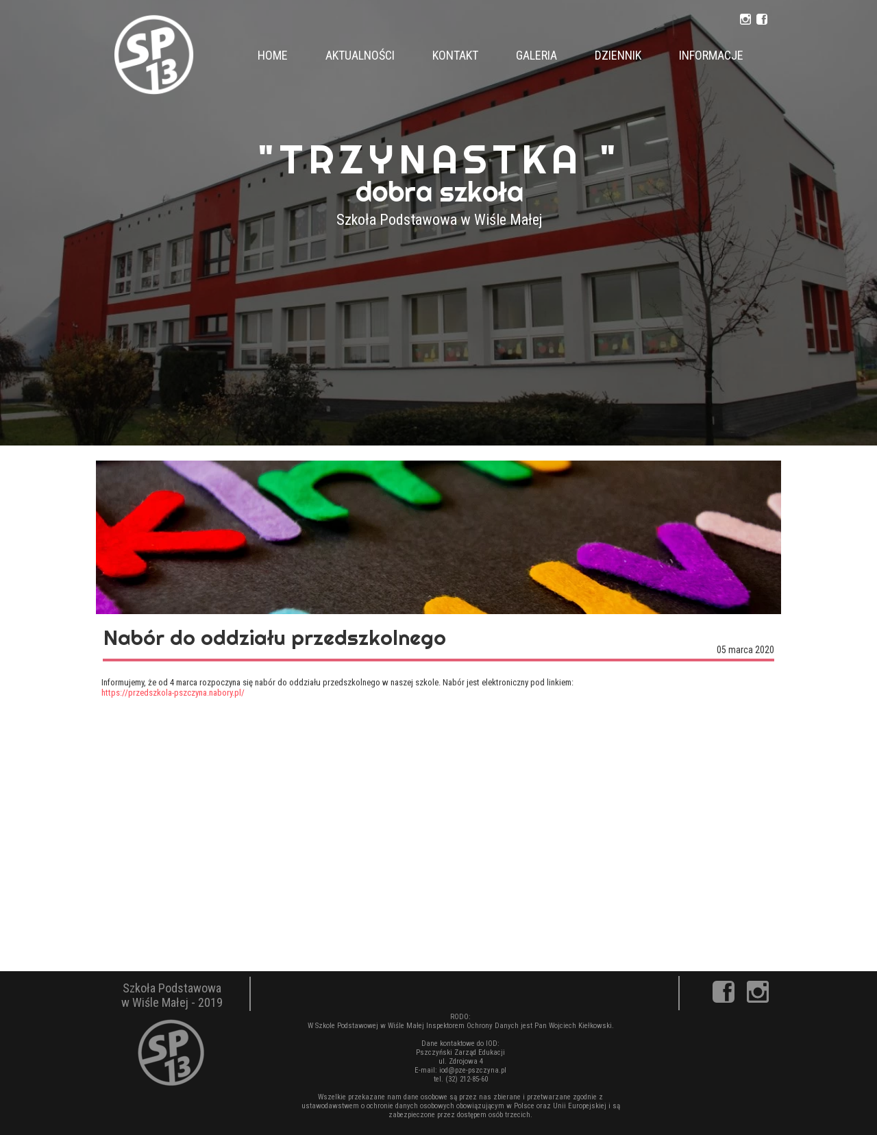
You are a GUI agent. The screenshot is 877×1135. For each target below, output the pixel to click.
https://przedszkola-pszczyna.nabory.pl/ (173, 692)
